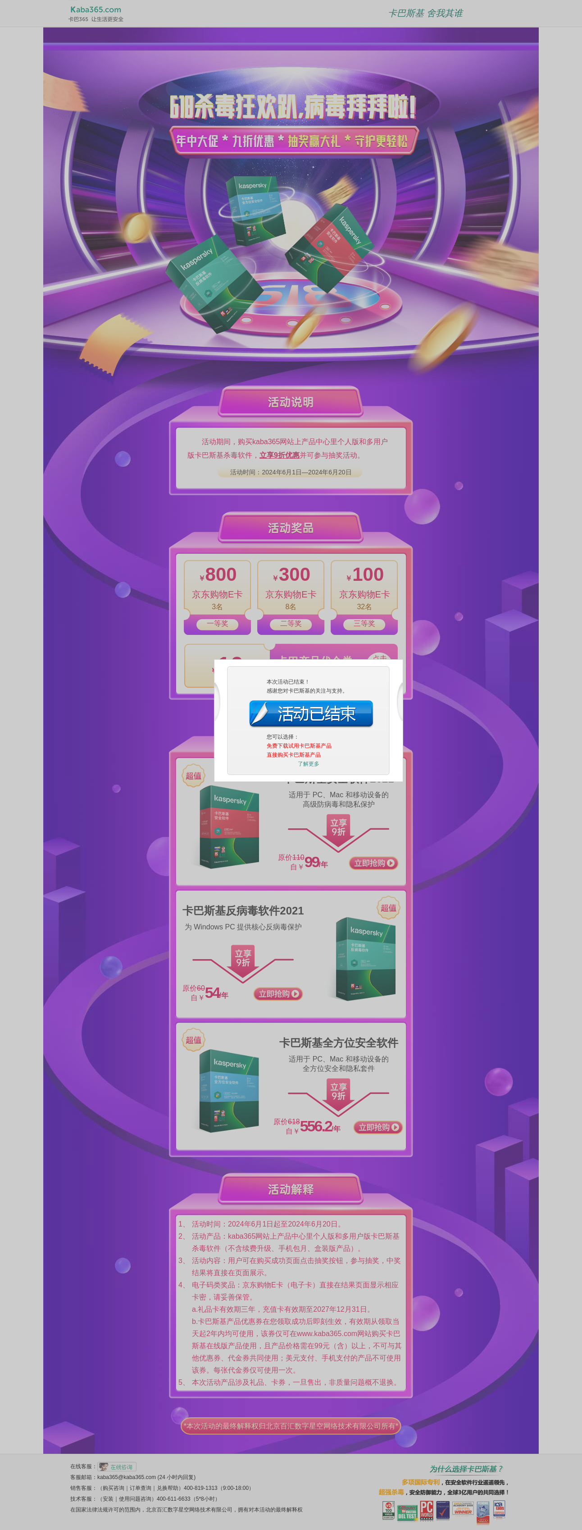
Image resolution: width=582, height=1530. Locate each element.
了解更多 (308, 674)
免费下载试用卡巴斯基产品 (299, 656)
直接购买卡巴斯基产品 (294, 665)
